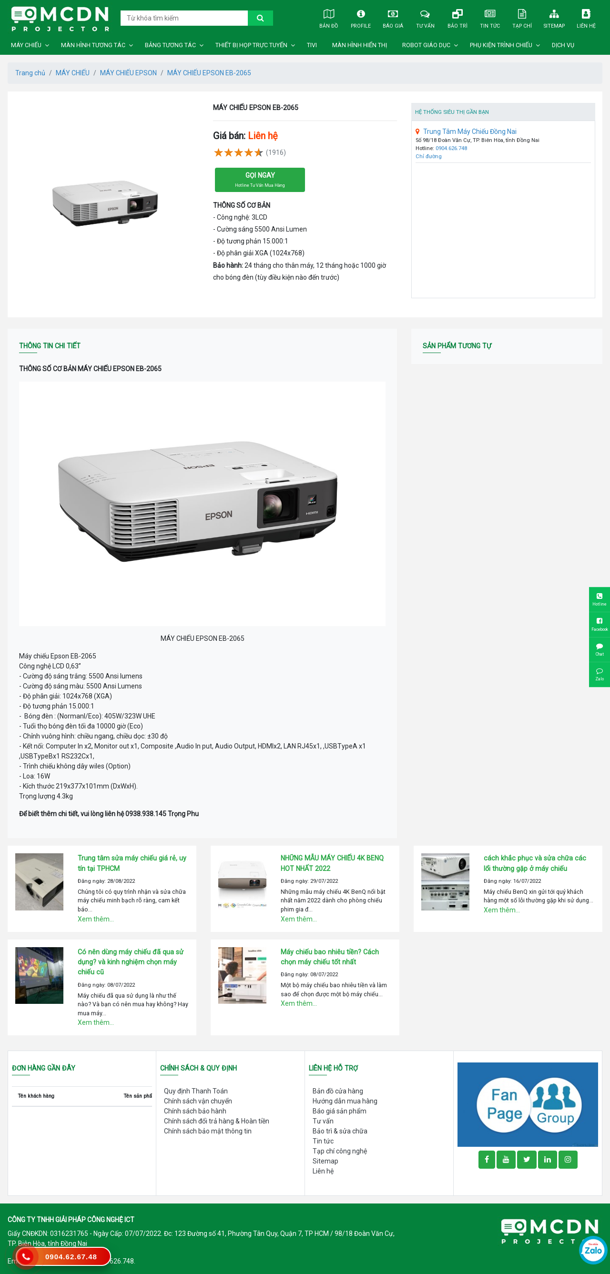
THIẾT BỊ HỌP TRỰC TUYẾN (251, 45)
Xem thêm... (96, 919)
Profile (361, 18)
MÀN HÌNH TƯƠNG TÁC (93, 45)
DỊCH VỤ (563, 45)
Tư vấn (425, 18)
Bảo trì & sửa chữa (340, 1131)
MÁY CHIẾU (26, 45)
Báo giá (393, 18)
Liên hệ (586, 18)
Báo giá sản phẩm (339, 1111)
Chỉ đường (429, 156)
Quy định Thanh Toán (196, 1091)
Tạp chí (521, 18)
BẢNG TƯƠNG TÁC (170, 45)
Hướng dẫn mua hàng (345, 1101)
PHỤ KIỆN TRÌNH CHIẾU (501, 45)
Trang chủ (30, 73)
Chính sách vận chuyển (198, 1101)
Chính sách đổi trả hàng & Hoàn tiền (216, 1121)
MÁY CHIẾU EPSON (128, 73)
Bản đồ (328, 18)
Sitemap (554, 18)
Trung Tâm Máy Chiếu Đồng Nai (466, 131)
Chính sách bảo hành (195, 1111)
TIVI (312, 45)
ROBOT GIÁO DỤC (426, 45)
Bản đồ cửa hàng (338, 1091)
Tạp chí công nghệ (340, 1151)
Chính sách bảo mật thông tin (208, 1131)
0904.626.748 (451, 148)
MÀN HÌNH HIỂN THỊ (359, 45)
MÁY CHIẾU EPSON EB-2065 (209, 73)
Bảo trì (457, 18)
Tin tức (489, 18)
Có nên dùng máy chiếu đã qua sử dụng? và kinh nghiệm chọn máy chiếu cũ (130, 962)
